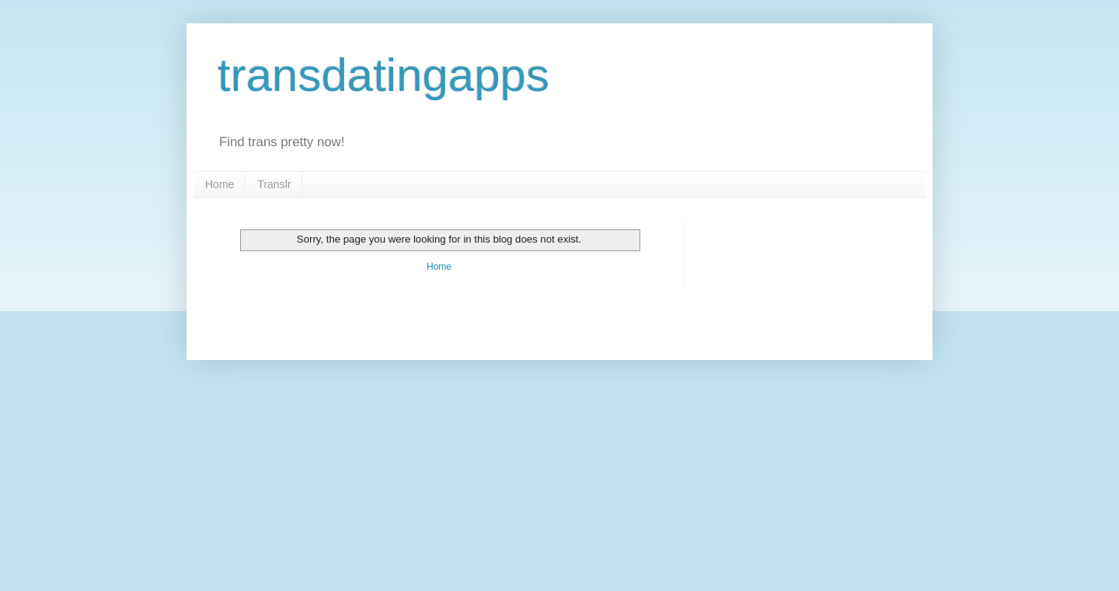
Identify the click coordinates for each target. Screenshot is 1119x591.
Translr (274, 184)
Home (219, 184)
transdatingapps (383, 75)
